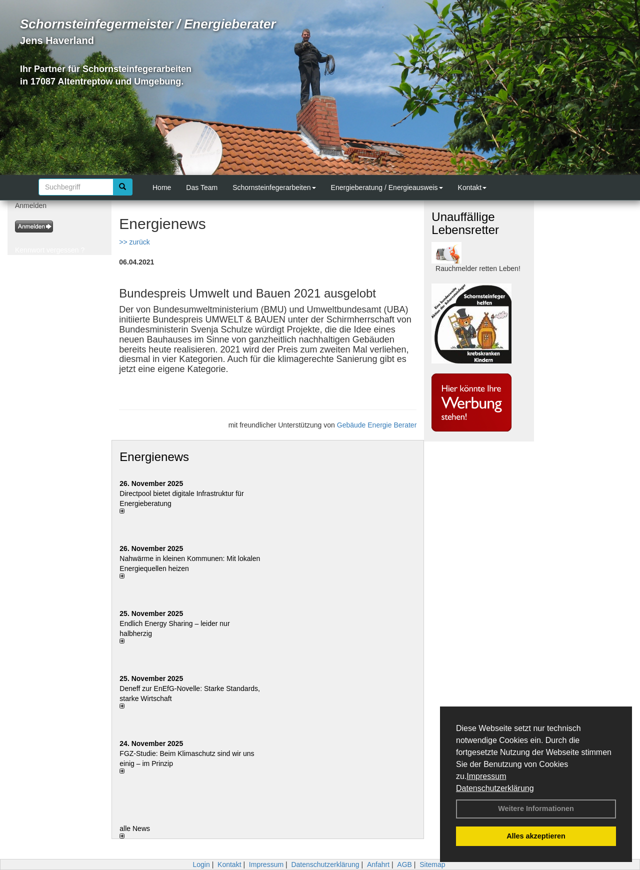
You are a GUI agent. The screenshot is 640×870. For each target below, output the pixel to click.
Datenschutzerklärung (495, 788)
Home (161, 188)
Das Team (202, 188)
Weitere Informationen (536, 808)
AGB (404, 864)
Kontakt (472, 188)
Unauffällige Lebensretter (465, 223)
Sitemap (432, 864)
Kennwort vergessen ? (49, 250)
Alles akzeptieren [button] (536, 836)
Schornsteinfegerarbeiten (274, 188)
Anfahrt (378, 864)
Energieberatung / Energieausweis (387, 188)
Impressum (486, 776)
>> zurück (134, 242)
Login (201, 864)
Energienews (154, 457)
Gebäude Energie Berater (377, 425)
